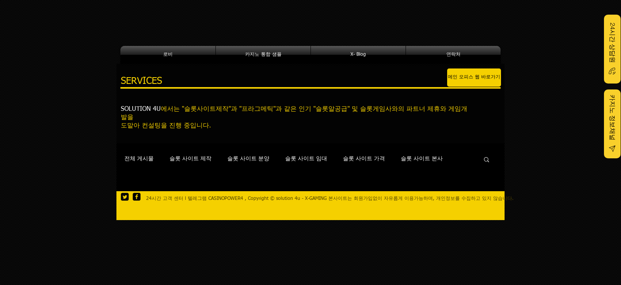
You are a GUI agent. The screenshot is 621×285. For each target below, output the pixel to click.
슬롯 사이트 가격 (364, 159)
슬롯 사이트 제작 (190, 159)
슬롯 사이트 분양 (248, 159)
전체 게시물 (139, 159)
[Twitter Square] (125, 197)
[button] (486, 160)
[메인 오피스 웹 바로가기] (474, 77)
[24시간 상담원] (612, 49)
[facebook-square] (137, 197)
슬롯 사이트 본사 (422, 159)
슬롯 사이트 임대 (306, 159)
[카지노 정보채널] (612, 123)
